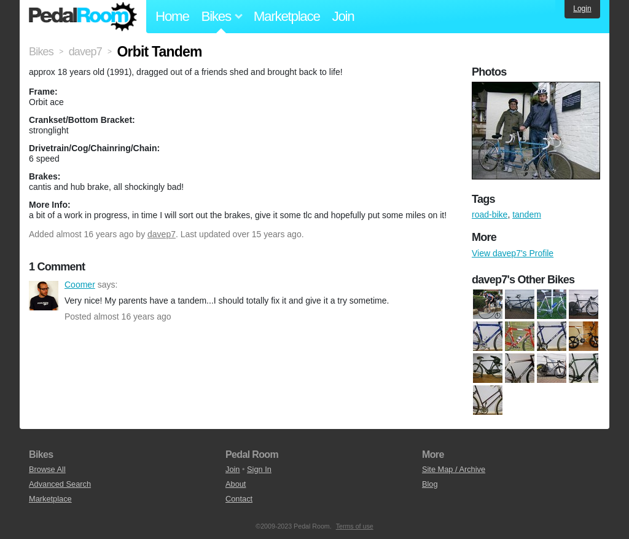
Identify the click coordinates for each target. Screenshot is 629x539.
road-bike (489, 214)
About (235, 484)
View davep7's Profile (512, 253)
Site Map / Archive (453, 469)
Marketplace (287, 16)
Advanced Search (60, 484)
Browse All (47, 469)
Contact (238, 498)
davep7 (161, 234)
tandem (526, 214)
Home (172, 16)
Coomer (43, 295)
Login (582, 8)
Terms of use (354, 526)
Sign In (259, 469)
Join (343, 16)
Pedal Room (83, 16)
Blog (430, 484)
